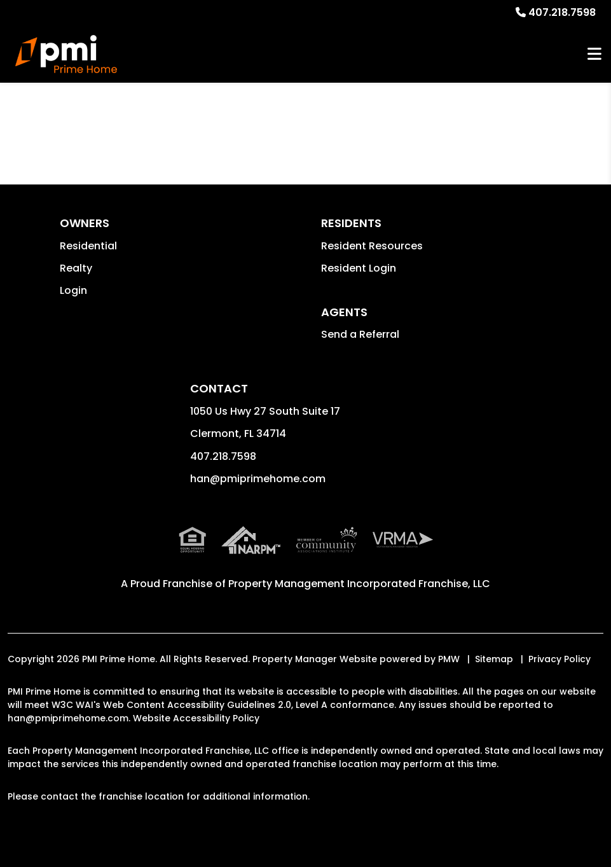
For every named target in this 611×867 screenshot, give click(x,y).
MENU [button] (594, 54)
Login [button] (73, 290)
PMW (449, 659)
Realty (76, 268)
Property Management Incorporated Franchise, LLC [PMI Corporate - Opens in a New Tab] (359, 583)
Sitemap (494, 659)
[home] (66, 54)
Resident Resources (372, 246)
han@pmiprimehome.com (258, 478)
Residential (88, 246)
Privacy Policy (559, 659)
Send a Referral (360, 334)
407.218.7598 (562, 12)
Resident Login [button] (358, 268)
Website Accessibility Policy (196, 718)
